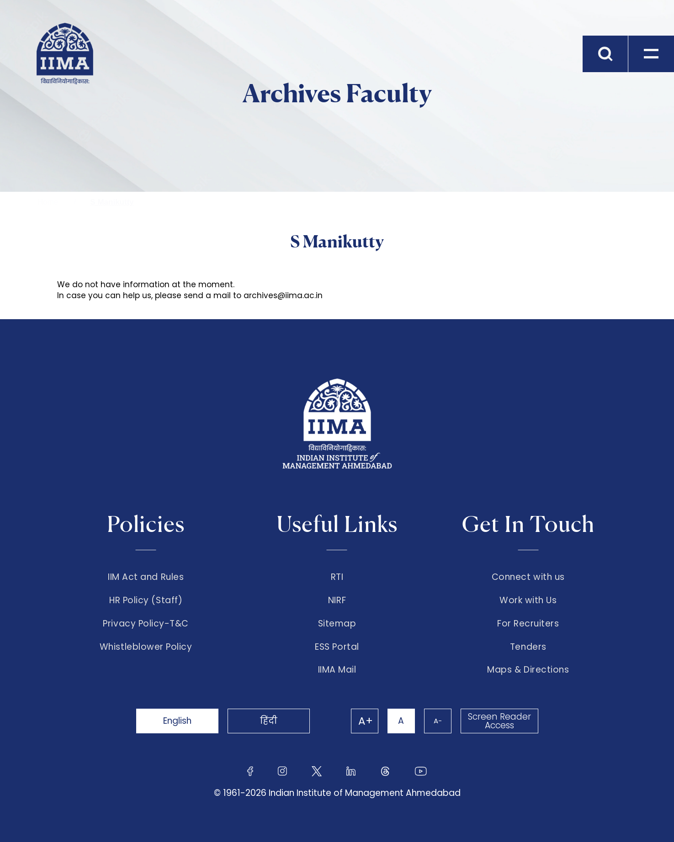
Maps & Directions (528, 669)
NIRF (337, 600)
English (177, 721)
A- (438, 721)
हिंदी (268, 721)
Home (47, 202)
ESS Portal (337, 647)
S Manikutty (111, 202)
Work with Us (528, 600)
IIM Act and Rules (146, 577)
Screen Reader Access (499, 720)
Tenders (528, 647)
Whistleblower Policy (146, 647)
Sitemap (337, 623)
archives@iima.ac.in (283, 295)
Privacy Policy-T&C (146, 623)
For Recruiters (528, 623)
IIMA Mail (337, 669)
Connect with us (528, 577)
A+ (365, 721)
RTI (337, 577)
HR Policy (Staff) (145, 600)
